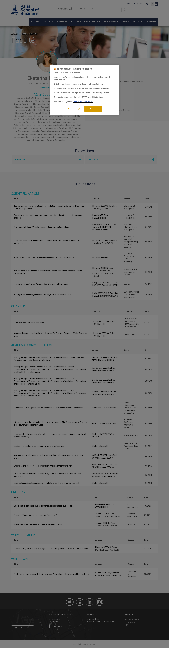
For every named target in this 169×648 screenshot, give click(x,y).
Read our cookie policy (83, 102)
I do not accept (74, 109)
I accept (93, 109)
